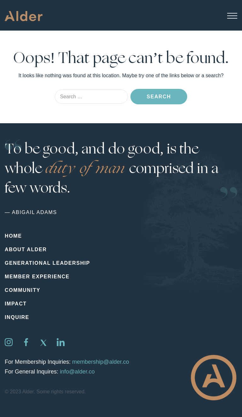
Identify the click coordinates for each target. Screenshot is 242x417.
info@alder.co (77, 371)
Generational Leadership (47, 263)
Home (13, 236)
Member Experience (37, 277)
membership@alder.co (100, 362)
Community (22, 290)
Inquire (17, 317)
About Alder (26, 249)
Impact (16, 304)
